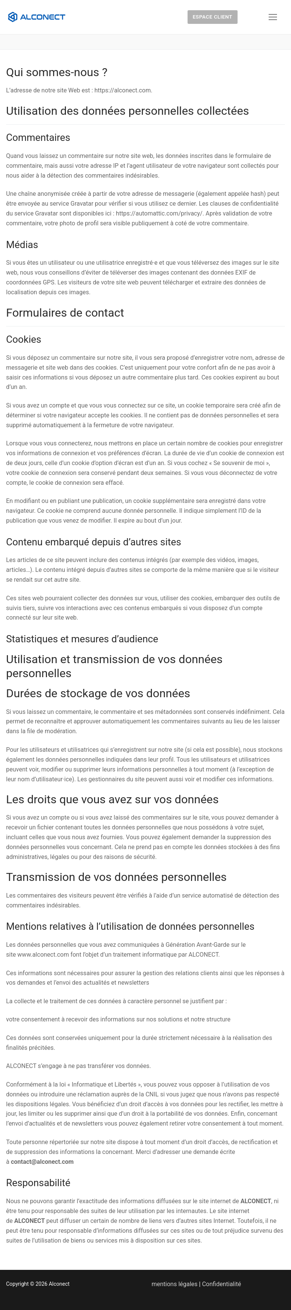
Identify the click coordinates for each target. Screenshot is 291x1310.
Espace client (212, 17)
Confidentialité (221, 1284)
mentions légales (174, 1284)
